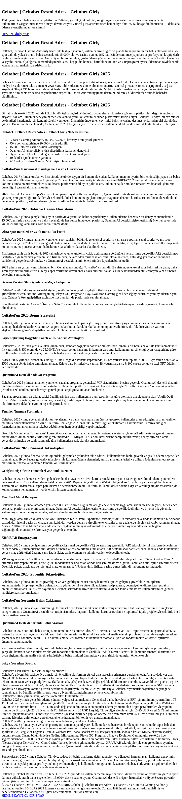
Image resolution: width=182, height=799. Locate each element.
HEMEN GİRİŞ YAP (15, 34)
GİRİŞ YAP (36, 795)
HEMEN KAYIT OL (15, 795)
